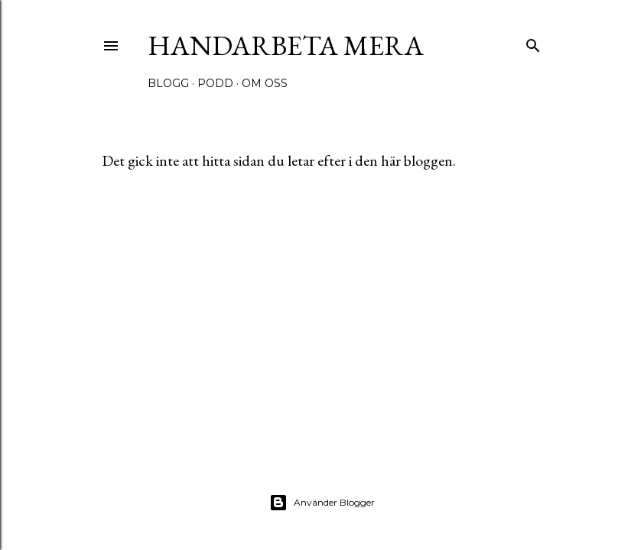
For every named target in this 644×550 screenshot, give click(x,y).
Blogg (168, 83)
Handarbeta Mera (286, 45)
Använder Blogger (322, 502)
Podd (215, 83)
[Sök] (533, 42)
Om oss (265, 83)
